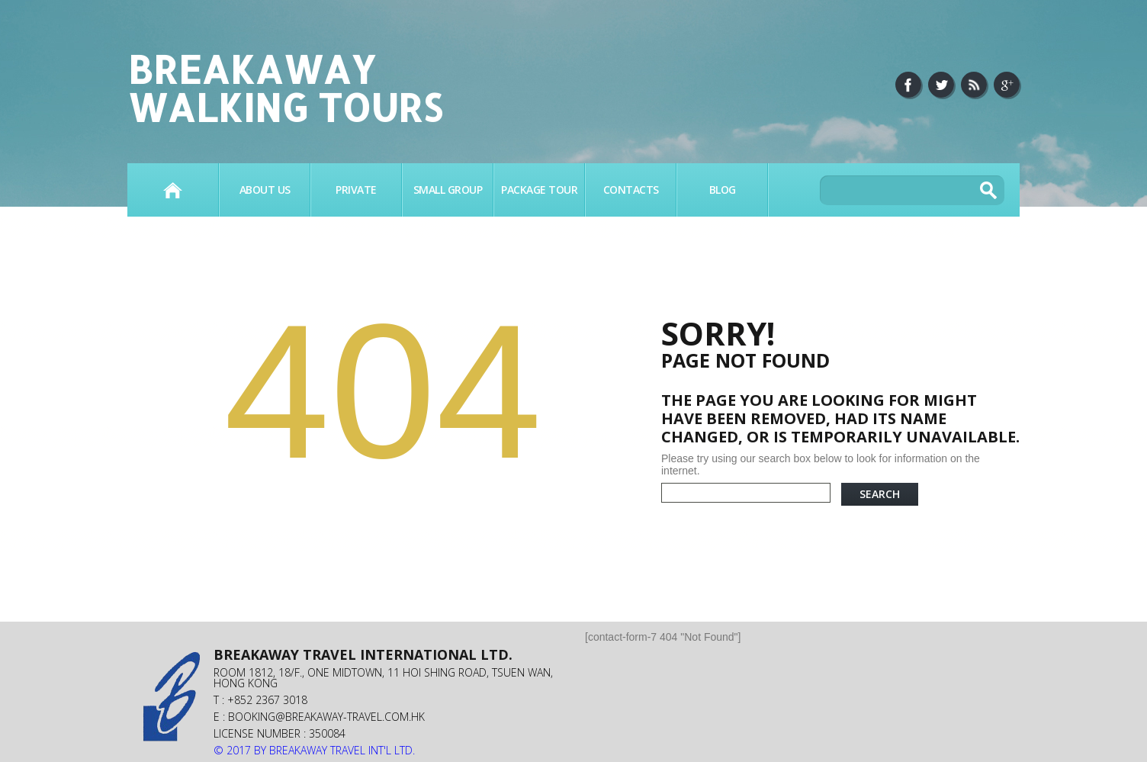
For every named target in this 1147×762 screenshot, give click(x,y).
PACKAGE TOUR (539, 189)
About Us (265, 189)
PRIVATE (356, 189)
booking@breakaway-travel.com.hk (326, 716)
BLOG (722, 189)
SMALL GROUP (448, 189)
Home (172, 190)
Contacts (631, 189)
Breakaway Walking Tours (284, 87)
